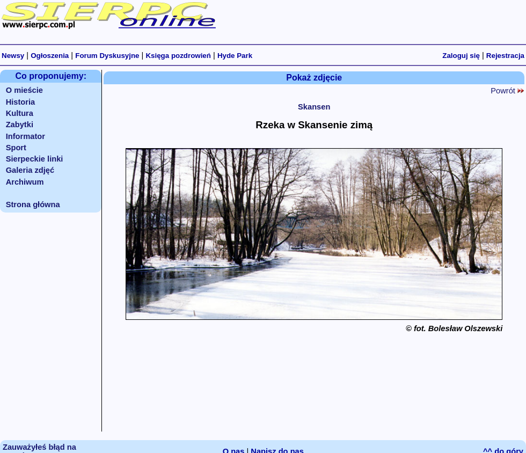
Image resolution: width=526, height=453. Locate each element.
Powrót (507, 90)
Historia (20, 102)
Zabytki (19, 124)
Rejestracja (505, 56)
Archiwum (25, 182)
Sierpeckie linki (34, 159)
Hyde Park (234, 56)
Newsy (13, 56)
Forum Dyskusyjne (107, 56)
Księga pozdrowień (177, 56)
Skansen (314, 107)
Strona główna (33, 204)
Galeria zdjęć (30, 170)
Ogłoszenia (50, 56)
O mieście (24, 90)
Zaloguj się (461, 56)
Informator (25, 136)
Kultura (19, 113)
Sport (16, 147)
